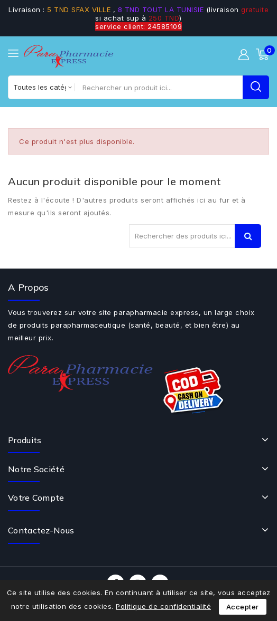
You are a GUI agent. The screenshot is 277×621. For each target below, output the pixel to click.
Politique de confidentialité (163, 606)
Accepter (242, 607)
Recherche (248, 236)
